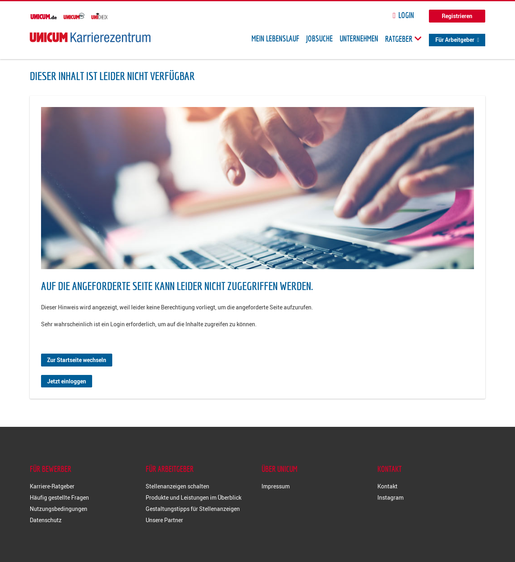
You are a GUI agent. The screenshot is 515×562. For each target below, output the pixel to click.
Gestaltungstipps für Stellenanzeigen (193, 509)
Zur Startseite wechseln (76, 360)
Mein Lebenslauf (275, 38)
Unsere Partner (164, 520)
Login (406, 15)
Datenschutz (46, 520)
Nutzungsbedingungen (58, 509)
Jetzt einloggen (66, 381)
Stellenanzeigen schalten (177, 486)
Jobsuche (319, 38)
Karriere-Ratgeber (52, 486)
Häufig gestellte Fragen (59, 497)
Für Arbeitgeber (454, 39)
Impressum (276, 486)
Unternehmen (359, 38)
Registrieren (457, 16)
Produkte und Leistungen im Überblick (193, 497)
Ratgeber (403, 38)
